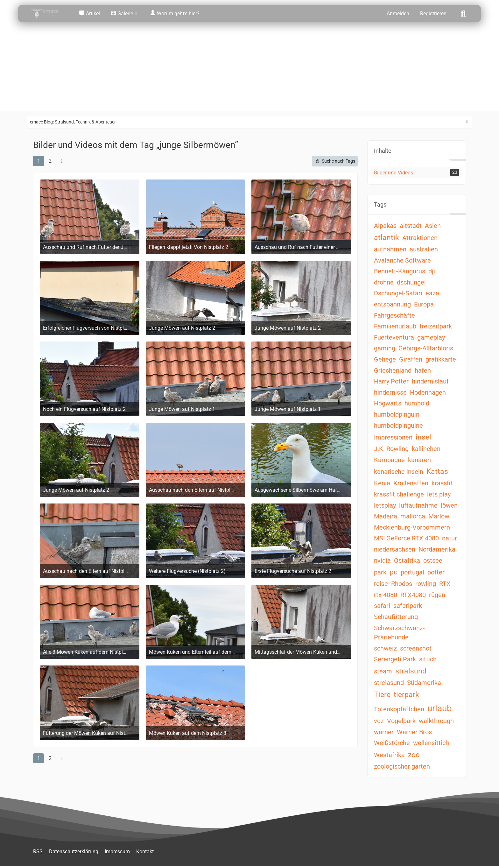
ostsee (432, 560)
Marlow (438, 516)
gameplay (431, 337)
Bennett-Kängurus (399, 271)
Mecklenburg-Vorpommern (412, 527)
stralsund (410, 671)
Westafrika (389, 755)
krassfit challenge (399, 494)
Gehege (385, 359)
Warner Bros (414, 732)
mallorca (412, 516)
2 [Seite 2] (50, 161)
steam (383, 671)
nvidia (382, 560)
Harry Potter (391, 381)
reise (381, 584)
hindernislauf (430, 381)
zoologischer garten (402, 766)
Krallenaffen (410, 483)
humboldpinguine (398, 425)
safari (382, 605)
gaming (384, 348)
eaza (432, 293)
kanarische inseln (398, 471)
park (380, 572)
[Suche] (463, 13)
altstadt (411, 225)
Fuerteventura (394, 337)
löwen (449, 505)
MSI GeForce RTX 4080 (406, 538)
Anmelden (398, 14)
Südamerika (424, 682)
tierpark (406, 694)
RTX (445, 584)
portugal (412, 572)
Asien (433, 225)
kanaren (419, 460)
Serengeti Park (395, 659)
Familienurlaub (395, 326)
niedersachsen (394, 549)
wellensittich (431, 743)
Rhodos (401, 584)
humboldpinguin (396, 414)
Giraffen (410, 359)
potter (436, 572)
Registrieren (433, 14)
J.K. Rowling (391, 449)
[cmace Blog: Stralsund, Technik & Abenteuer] (49, 13)
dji (431, 271)
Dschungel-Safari (398, 293)
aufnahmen (390, 249)
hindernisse (390, 392)
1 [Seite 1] (38, 161)
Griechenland (392, 370)
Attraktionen (420, 238)
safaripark (407, 605)
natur (449, 538)
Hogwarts (387, 403)
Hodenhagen (428, 392)
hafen (423, 370)
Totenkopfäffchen (399, 709)
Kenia (382, 483)
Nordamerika (436, 549)
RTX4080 (413, 595)
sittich (428, 659)
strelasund (389, 682)
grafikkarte (440, 359)
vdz (379, 721)
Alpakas (385, 225)
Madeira (385, 516)
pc (393, 572)
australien (424, 249)
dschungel (411, 282)
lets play (439, 494)
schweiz (385, 648)
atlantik (386, 237)
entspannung (392, 304)
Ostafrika (407, 560)
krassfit (442, 483)
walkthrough (436, 721)
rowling (425, 584)
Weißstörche (392, 743)
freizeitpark (435, 326)
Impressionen (393, 437)
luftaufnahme (418, 505)
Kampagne (389, 460)
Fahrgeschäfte (394, 315)
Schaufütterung (396, 617)
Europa (424, 304)
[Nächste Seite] (61, 161)
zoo (414, 754)
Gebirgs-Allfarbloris (425, 348)
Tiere (382, 694)
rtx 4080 (385, 595)
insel (423, 437)
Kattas (437, 471)
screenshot (416, 648)
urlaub (439, 708)
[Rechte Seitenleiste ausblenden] (467, 121)
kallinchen (426, 449)
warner (384, 732)
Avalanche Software (402, 260)
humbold (416, 403)
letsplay (385, 505)
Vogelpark (401, 721)
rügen (437, 595)
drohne (384, 282)
